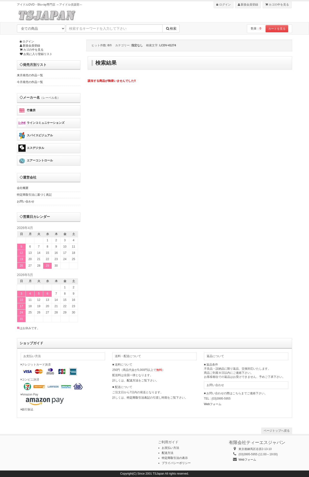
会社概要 (22, 188)
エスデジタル (31, 148)
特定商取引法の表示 (175, 458)
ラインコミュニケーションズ (41, 123)
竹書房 (26, 110)
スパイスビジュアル (35, 135)
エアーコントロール (35, 160)
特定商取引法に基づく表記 (34, 194)
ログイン (223, 4)
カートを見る (277, 28)
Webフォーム (212, 404)
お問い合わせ (25, 201)
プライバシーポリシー (176, 463)
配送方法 (132, 380)
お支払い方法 (170, 447)
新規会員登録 (248, 4)
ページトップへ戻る (277, 430)
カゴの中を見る (277, 4)
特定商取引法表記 (138, 397)
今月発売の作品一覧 (30, 82)
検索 (170, 28)
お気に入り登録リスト (36, 54)
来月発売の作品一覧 (30, 75)
